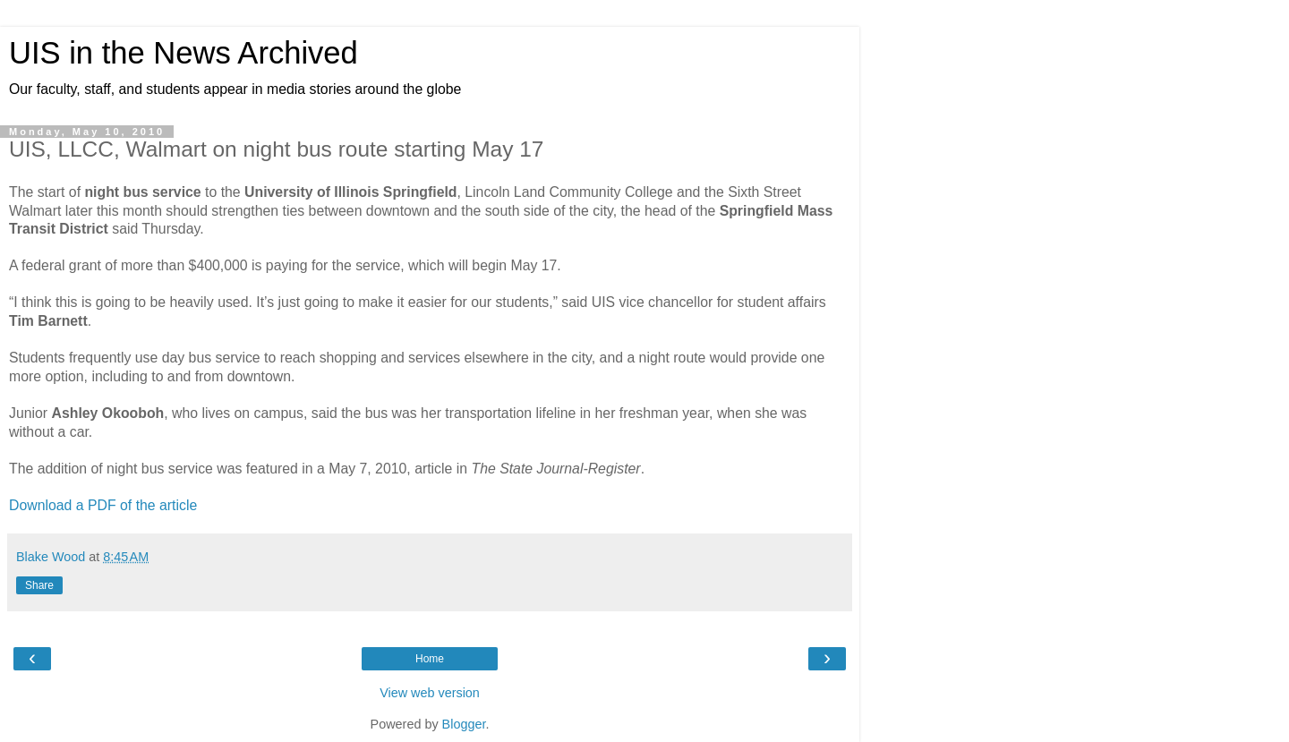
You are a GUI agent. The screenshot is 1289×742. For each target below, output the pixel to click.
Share (39, 585)
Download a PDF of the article (103, 505)
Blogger (464, 724)
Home (429, 658)
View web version (430, 693)
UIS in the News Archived (183, 53)
